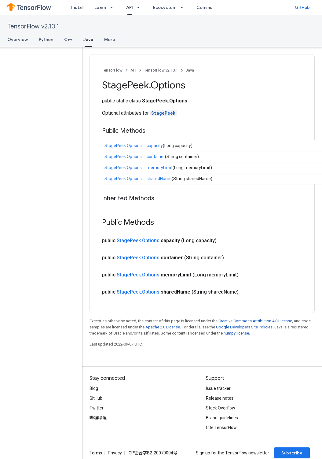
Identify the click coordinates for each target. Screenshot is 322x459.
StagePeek (163, 113)
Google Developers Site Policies (244, 327)
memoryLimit (160, 167)
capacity (155, 145)
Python (46, 39)
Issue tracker (218, 388)
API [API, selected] (129, 7)
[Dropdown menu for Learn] (113, 7)
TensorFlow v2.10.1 (33, 26)
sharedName (159, 178)
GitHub (302, 7)
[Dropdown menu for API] (140, 7)
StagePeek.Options (123, 145)
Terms (96, 452)
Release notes (219, 398)
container (156, 156)
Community (208, 7)
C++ (68, 39)
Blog (94, 388)
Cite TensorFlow (221, 427)
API (133, 70)
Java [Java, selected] (88, 39)
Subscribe (291, 453)
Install (77, 7)
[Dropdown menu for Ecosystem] (183, 7)
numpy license (236, 333)
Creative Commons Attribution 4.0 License (255, 321)
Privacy (115, 452)
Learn (100, 7)
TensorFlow (112, 70)
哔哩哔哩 (98, 417)
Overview (17, 39)
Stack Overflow (220, 407)
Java (190, 70)
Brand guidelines (222, 417)
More (109, 39)
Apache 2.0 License (162, 327)
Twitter (97, 407)
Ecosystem (164, 7)
